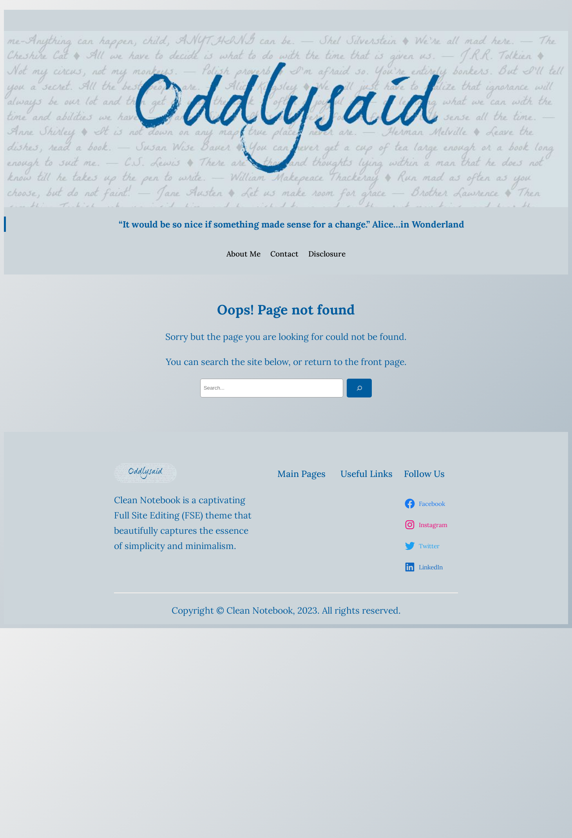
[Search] (359, 388)
